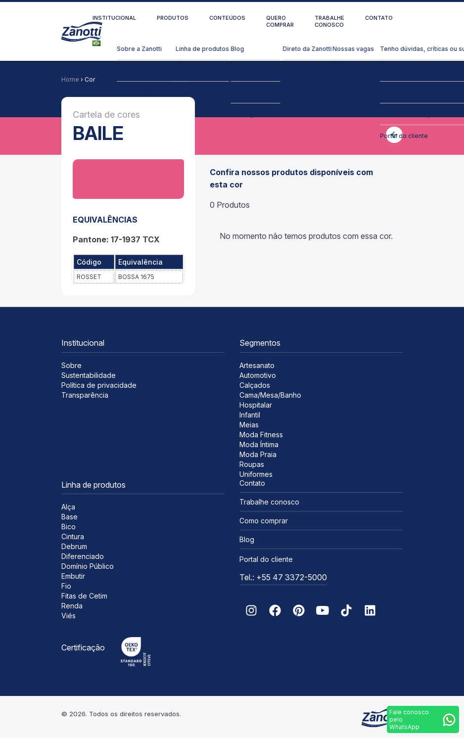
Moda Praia (258, 454)
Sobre (71, 365)
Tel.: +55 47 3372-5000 (283, 577)
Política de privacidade (99, 385)
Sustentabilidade (88, 375)
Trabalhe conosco (329, 21)
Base (69, 516)
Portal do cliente (266, 559)
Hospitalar (255, 405)
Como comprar (263, 520)
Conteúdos (227, 17)
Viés (68, 615)
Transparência (84, 395)
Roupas (251, 464)
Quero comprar (280, 21)
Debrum (74, 546)
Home (70, 79)
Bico (68, 526)
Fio (66, 586)
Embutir (73, 576)
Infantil (249, 415)
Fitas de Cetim (84, 596)
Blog (246, 539)
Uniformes (256, 474)
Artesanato (257, 365)
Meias (249, 424)
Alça (68, 507)
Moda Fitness (261, 434)
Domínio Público (87, 566)
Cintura (72, 536)
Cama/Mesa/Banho (270, 395)
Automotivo (257, 375)
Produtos (172, 17)
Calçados (254, 385)
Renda (72, 605)
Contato (379, 17)
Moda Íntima (258, 444)
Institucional (114, 17)
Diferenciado (82, 556)
